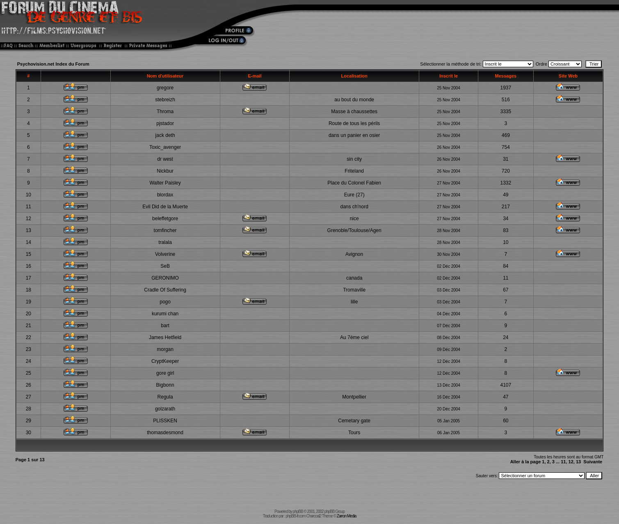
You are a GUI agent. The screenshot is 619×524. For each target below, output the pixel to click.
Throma (165, 111)
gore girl (165, 373)
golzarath (165, 409)
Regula (165, 397)
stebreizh (165, 100)
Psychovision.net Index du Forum (53, 64)
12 (571, 461)
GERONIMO (165, 278)
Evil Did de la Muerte (165, 207)
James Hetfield (165, 337)
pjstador (165, 123)
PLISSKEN (165, 421)
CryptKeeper (165, 361)
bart (165, 325)
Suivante (592, 461)
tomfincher (165, 230)
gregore (165, 88)
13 (578, 461)
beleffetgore (165, 218)
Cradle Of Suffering (165, 290)
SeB (165, 266)
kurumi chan (165, 314)
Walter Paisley (164, 183)
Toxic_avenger (165, 147)
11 (563, 461)
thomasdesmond (165, 432)
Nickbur (165, 171)
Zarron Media (346, 516)
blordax (165, 195)
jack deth (165, 135)
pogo (165, 302)
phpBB (298, 511)
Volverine (165, 254)
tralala (165, 242)
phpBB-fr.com (296, 516)
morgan (165, 349)
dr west (165, 159)
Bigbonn (165, 385)
